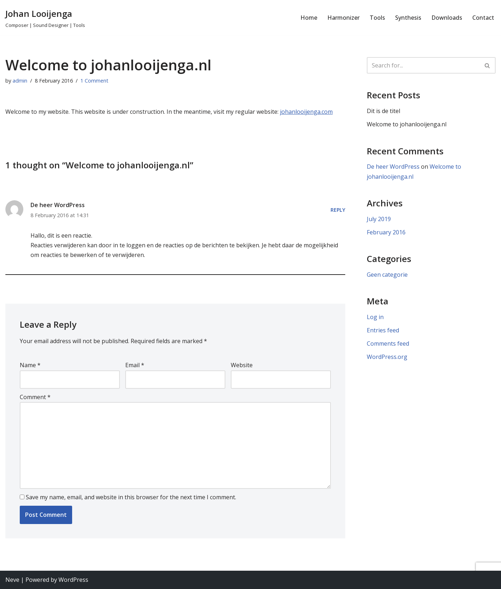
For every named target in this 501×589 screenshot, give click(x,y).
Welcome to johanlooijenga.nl (406, 124)
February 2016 (386, 232)
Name (30, 365)
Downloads (446, 18)
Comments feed (388, 343)
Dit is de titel (383, 111)
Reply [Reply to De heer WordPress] (338, 209)
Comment (35, 397)
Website (242, 365)
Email (134, 365)
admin (20, 80)
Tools (377, 18)
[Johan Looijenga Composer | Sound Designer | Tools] (45, 17)
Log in (375, 317)
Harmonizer (343, 18)
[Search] (423, 65)
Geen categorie (387, 275)
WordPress (73, 580)
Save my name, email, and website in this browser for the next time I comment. (131, 497)
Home (308, 18)
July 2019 (379, 219)
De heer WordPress (58, 205)
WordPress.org (387, 357)
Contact (483, 18)
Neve (12, 580)
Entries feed (383, 330)
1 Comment (94, 80)
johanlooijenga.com (306, 112)
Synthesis (408, 18)
